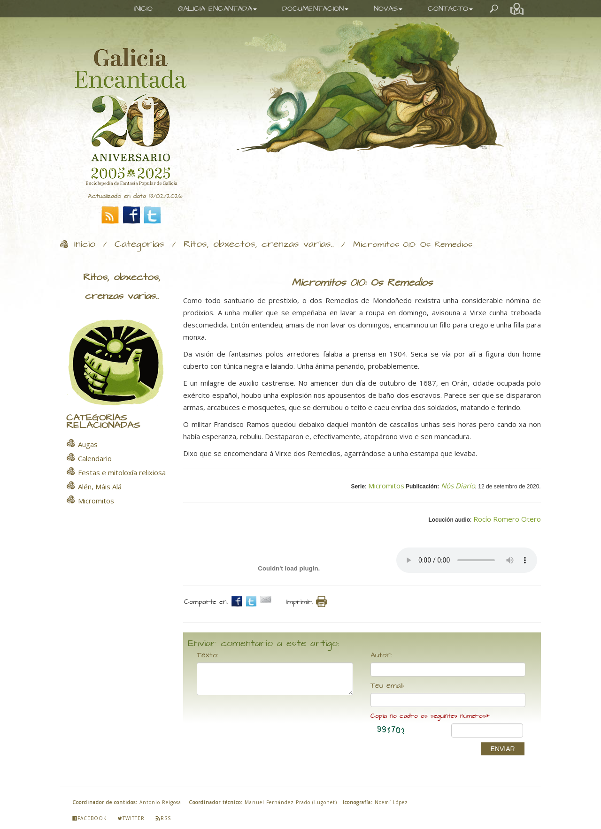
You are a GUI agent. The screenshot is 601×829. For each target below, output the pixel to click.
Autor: (381, 655)
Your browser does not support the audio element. (466, 560)
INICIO (143, 8)
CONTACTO (450, 8)
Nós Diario (458, 485)
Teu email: (387, 686)
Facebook (89, 818)
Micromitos (386, 485)
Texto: (207, 655)
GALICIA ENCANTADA (217, 8)
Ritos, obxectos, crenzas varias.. (259, 244)
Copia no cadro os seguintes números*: (430, 716)
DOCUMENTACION (315, 8)
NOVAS (388, 8)
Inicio (84, 244)
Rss (163, 818)
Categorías (139, 244)
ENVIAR (503, 749)
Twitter (131, 818)
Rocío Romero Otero (507, 519)
